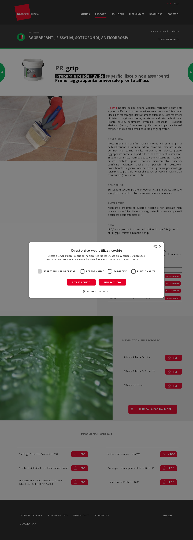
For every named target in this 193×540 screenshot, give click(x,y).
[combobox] (155, 246)
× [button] (160, 246)
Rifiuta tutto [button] (112, 282)
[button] (96, 291)
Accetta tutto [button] (81, 282)
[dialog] (96, 270)
